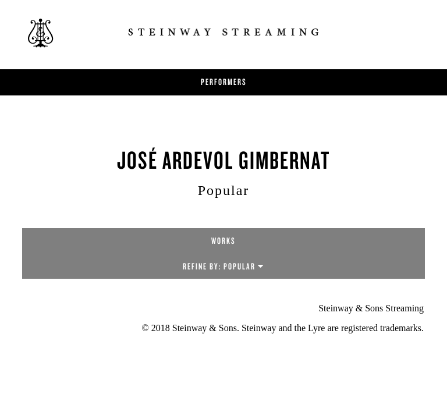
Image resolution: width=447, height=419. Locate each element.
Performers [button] (224, 81)
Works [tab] (223, 240)
